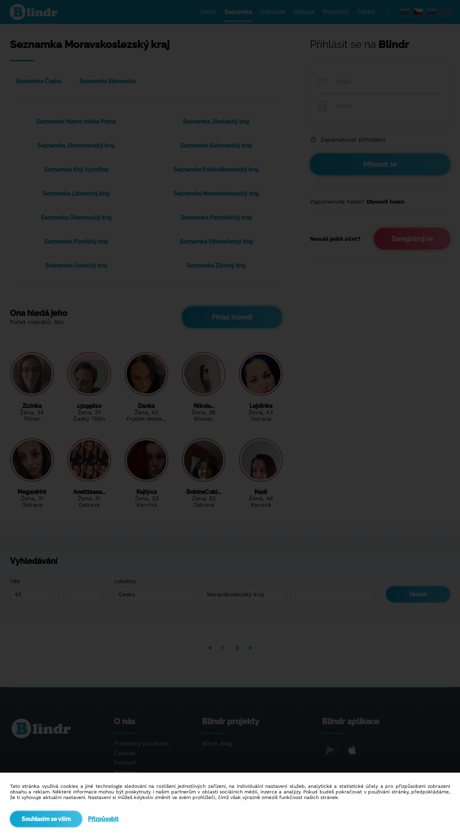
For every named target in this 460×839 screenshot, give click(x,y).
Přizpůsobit (103, 819)
